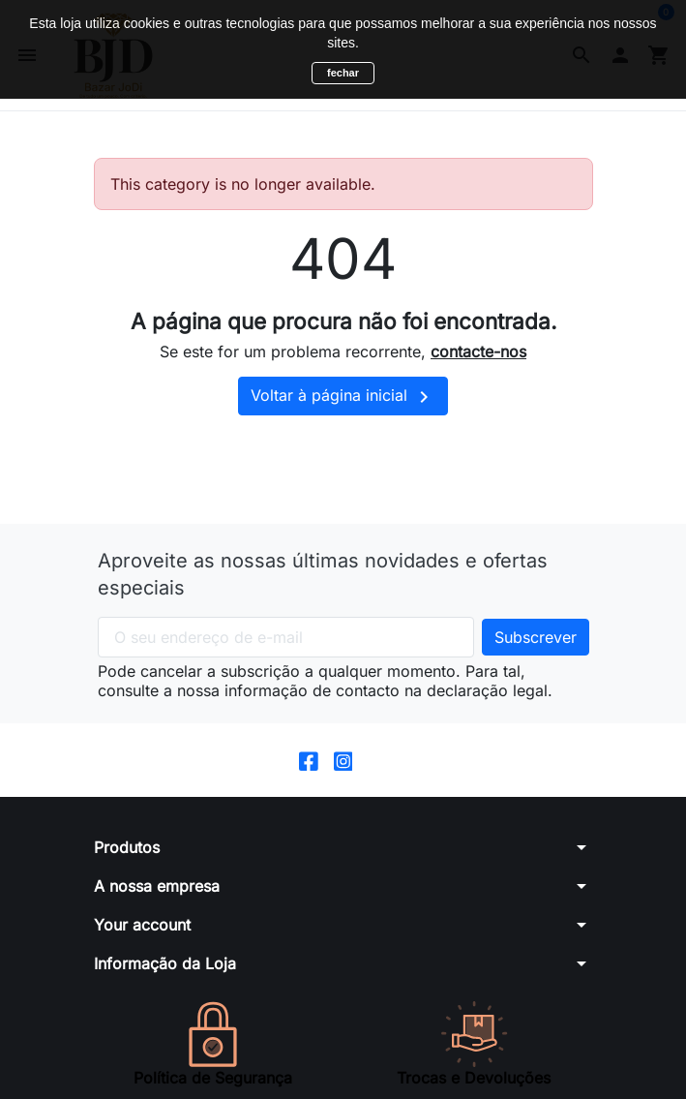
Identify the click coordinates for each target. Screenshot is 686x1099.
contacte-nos (478, 351)
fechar (343, 72)
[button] (343, 847)
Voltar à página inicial (343, 397)
